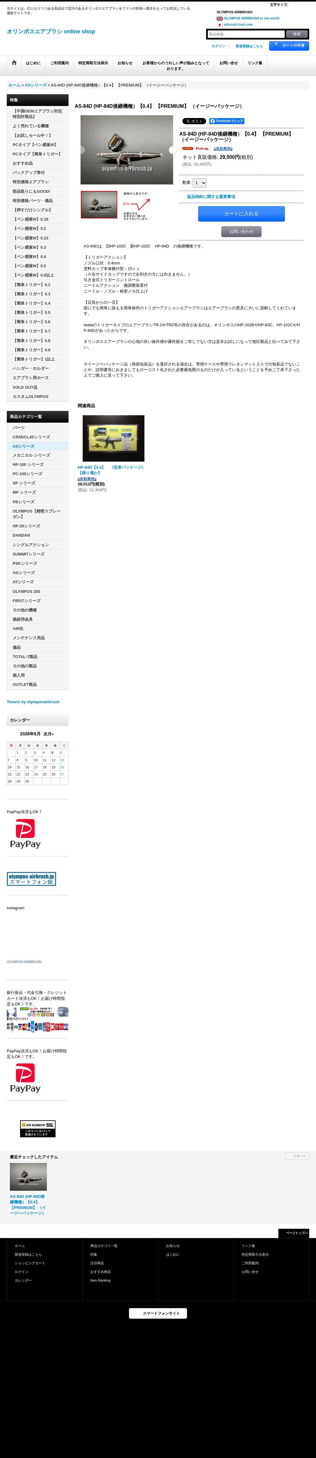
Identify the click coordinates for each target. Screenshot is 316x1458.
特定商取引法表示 (255, 1254)
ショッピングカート (30, 1263)
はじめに (173, 1254)
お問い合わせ (241, 231)
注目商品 (97, 1263)
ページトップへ (297, 1233)
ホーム (20, 1246)
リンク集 (248, 1246)
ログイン (218, 46)
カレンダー (23, 1280)
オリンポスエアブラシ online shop (51, 31)
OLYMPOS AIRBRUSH (24, 962)
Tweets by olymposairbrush (33, 701)
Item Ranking (100, 1280)
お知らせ (173, 1246)
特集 (93, 1254)
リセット (299, 1155)
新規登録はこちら (249, 46)
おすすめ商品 (100, 1272)
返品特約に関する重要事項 (211, 196)
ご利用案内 (250, 1263)
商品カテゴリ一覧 (104, 1246)
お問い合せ (250, 1272)
